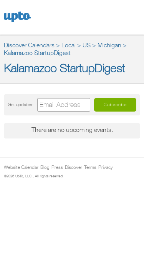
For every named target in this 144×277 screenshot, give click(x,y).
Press (57, 167)
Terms (90, 167)
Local (68, 46)
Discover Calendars (29, 46)
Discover (73, 167)
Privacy (105, 167)
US (87, 46)
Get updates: (20, 104)
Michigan (109, 46)
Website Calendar (21, 167)
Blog (45, 167)
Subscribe (115, 104)
